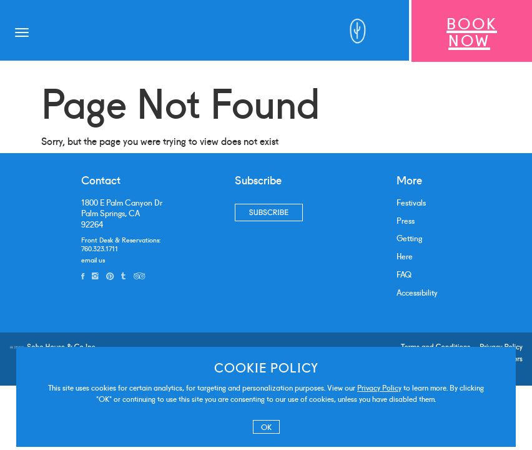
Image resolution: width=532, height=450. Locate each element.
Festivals (411, 202)
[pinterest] (110, 275)
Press (406, 220)
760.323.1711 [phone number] (99, 248)
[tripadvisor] (139, 275)
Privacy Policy (379, 387)
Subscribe (268, 212)
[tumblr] (123, 275)
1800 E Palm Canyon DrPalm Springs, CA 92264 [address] (121, 213)
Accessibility (417, 292)
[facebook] (82, 275)
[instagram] (95, 275)
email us (93, 259)
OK (266, 426)
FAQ (404, 274)
